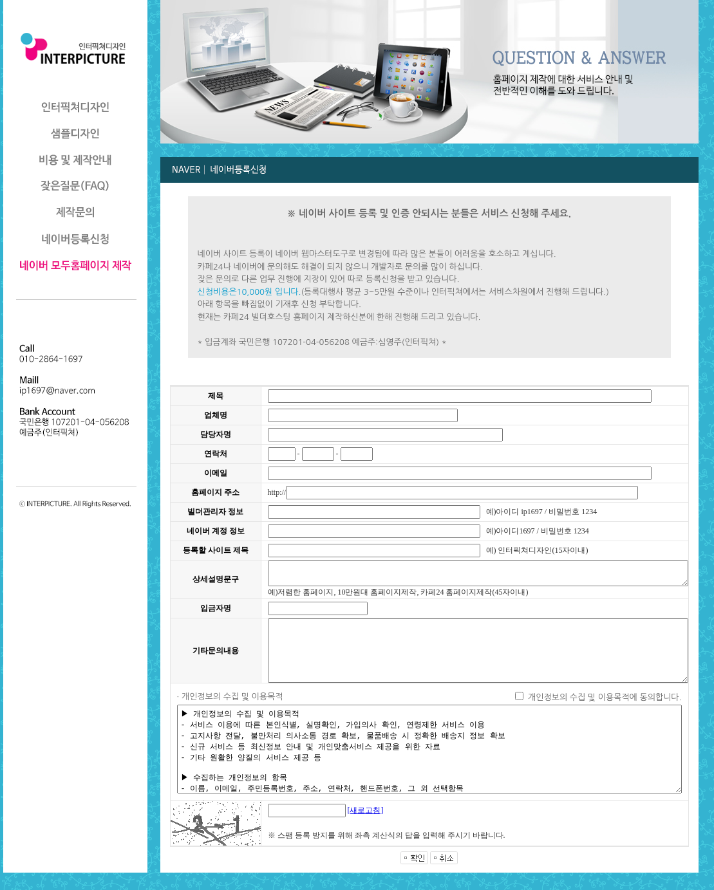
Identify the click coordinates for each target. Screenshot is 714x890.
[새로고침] (340, 827)
